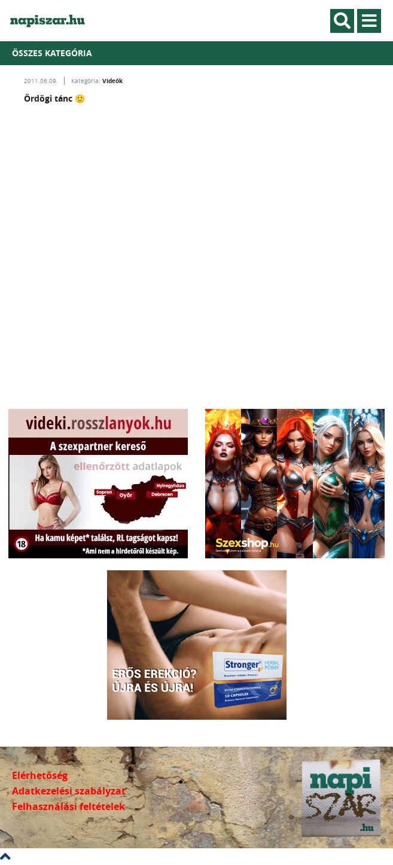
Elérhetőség (40, 775)
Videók (112, 81)
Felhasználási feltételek (68, 806)
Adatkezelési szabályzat (69, 790)
